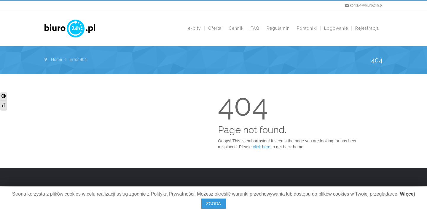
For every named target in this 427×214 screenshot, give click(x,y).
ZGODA (213, 203)
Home (56, 59)
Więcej (407, 193)
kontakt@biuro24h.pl (366, 5)
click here (261, 146)
